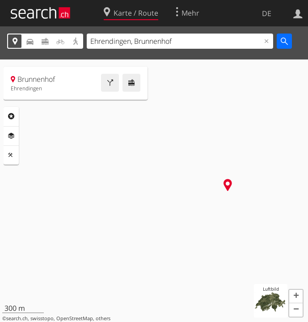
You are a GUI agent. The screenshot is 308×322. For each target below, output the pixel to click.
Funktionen (11, 155)
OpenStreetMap (74, 318)
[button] (296, 296)
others (103, 318)
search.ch (17, 318)
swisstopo (42, 318)
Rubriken (11, 116)
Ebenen (11, 136)
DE (266, 13)
